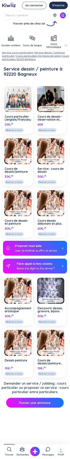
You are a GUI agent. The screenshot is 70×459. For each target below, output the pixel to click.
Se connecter (34, 5)
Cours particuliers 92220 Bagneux (35, 57)
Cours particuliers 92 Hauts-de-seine (38, 56)
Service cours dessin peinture (50, 108)
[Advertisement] (35, 85)
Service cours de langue (18, 109)
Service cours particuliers (17, 52)
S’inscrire (58, 5)
